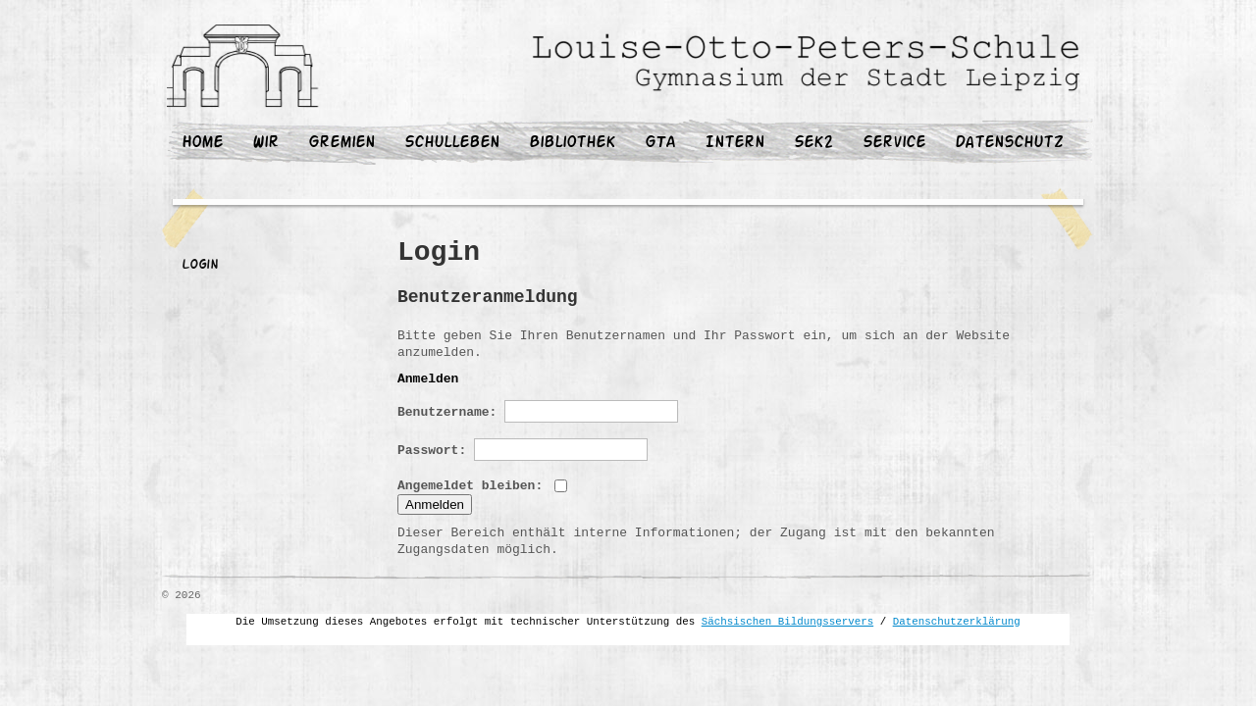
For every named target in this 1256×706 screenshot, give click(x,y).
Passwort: (522, 449)
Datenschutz (1009, 143)
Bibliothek (572, 143)
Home (202, 143)
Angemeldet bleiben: (482, 486)
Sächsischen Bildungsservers (787, 622)
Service (894, 143)
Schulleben (451, 143)
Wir (265, 143)
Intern (734, 143)
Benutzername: (537, 411)
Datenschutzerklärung (956, 622)
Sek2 (813, 143)
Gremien (341, 143)
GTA (660, 143)
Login (200, 266)
